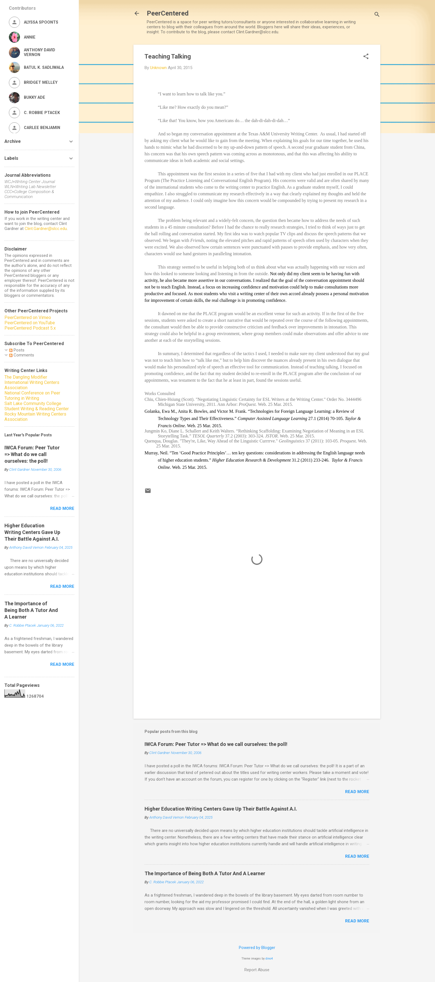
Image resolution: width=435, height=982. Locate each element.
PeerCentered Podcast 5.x (30, 328)
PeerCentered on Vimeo (27, 317)
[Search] (377, 15)
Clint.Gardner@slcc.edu (46, 228)
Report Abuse (256, 969)
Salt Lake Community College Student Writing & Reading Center (36, 406)
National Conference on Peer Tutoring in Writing (32, 395)
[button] (366, 57)
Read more (357, 791)
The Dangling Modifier (25, 377)
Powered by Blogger (257, 947)
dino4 (269, 958)
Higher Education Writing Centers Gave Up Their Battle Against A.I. (221, 809)
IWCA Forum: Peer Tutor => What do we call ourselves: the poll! (216, 744)
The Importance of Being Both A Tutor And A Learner (205, 873)
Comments (21, 355)
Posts (16, 350)
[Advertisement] (257, 667)
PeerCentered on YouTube (29, 322)
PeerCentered (168, 13)
